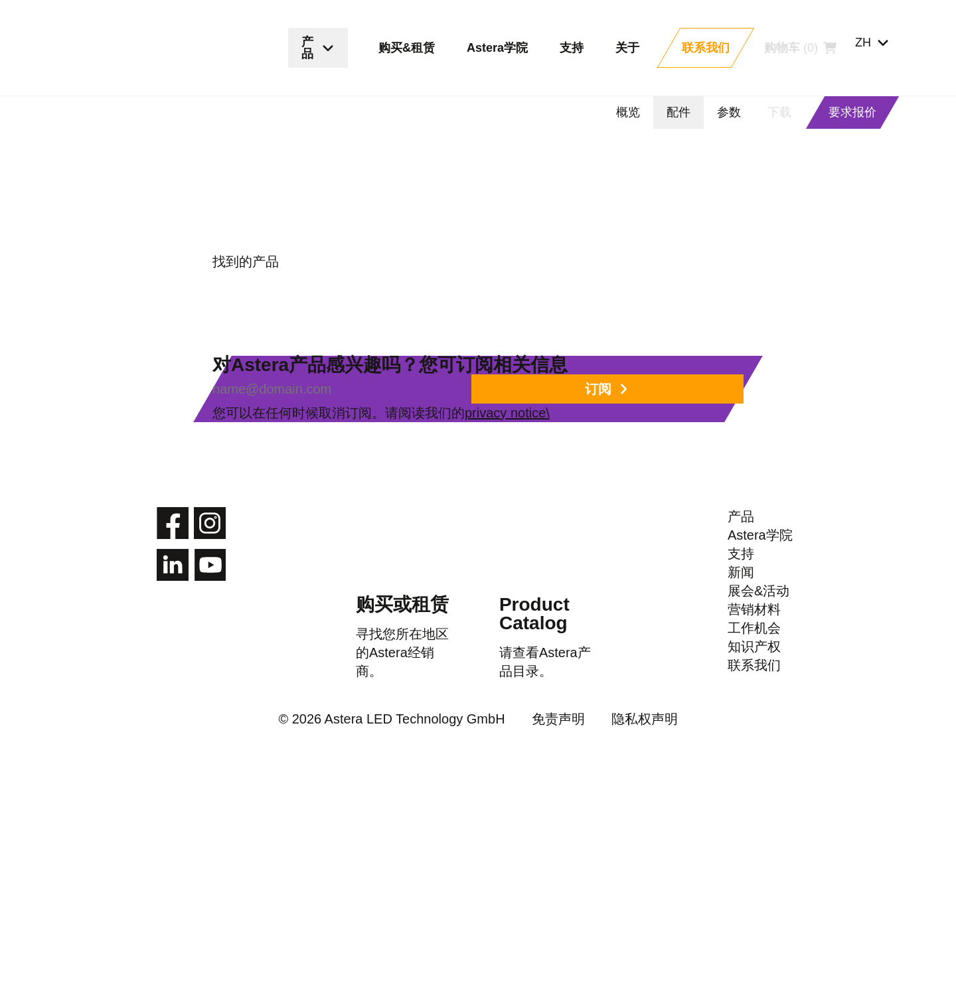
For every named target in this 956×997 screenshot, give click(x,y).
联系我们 (754, 895)
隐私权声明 (613, 949)
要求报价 (852, 112)
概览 (628, 112)
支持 (741, 688)
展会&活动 (758, 757)
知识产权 (754, 861)
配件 (678, 112)
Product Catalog (531, 709)
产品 (741, 619)
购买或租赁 (402, 699)
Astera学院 (761, 654)
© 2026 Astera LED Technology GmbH (403, 949)
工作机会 (754, 826)
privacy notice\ (603, 476)
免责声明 (539, 949)
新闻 (741, 723)
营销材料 (754, 792)
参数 (729, 112)
